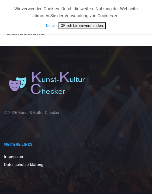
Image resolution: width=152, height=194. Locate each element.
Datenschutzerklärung (23, 164)
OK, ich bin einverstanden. (82, 25)
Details (52, 25)
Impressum (14, 156)
